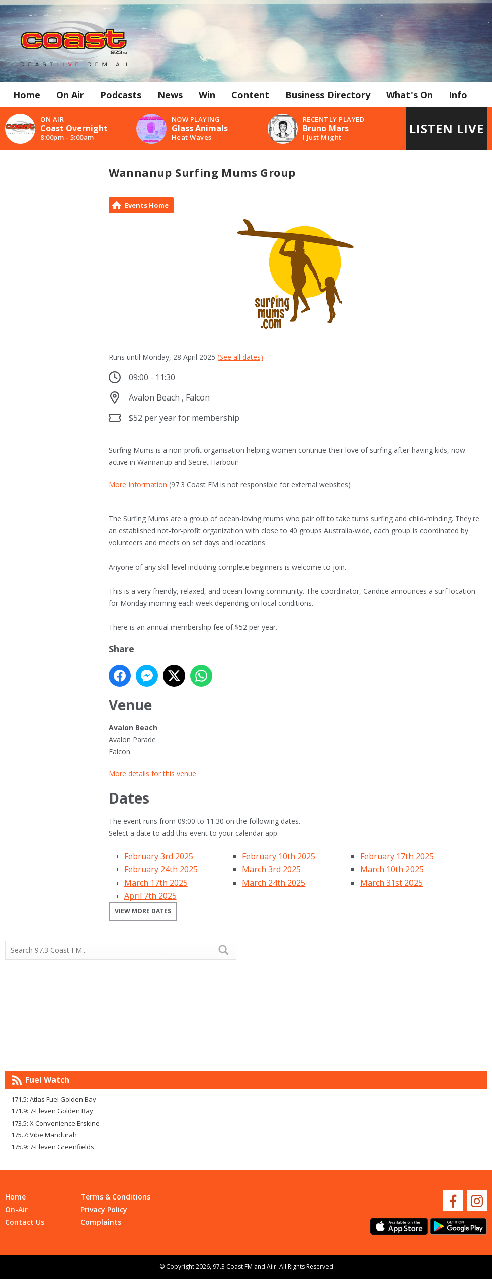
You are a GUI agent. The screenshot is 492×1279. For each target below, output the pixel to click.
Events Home (147, 205)
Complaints (100, 1222)
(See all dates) (240, 357)
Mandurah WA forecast (366, 1051)
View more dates (143, 911)
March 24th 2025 (273, 882)
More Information (138, 484)
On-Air (16, 1209)
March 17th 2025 (156, 882)
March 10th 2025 (392, 869)
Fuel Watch (47, 1079)
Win (207, 95)
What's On (409, 95)
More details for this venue (152, 773)
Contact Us (24, 1222)
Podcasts (120, 95)
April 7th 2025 (150, 895)
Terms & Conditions (115, 1197)
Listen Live (446, 128)
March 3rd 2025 (271, 869)
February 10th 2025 (278, 856)
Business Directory (327, 95)
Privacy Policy (103, 1209)
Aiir (271, 1266)
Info (458, 95)
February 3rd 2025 (158, 856)
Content (250, 95)
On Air (70, 95)
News (170, 95)
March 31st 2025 (391, 882)
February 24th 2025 (161, 869)
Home (26, 95)
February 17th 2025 (397, 856)
